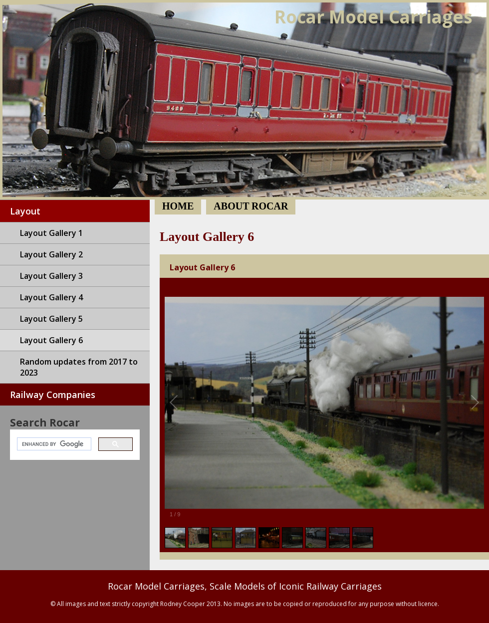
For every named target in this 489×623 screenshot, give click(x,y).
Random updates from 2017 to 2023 (79, 367)
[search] (53, 444)
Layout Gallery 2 (51, 254)
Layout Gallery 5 (51, 318)
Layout (25, 211)
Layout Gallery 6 (51, 340)
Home (244, 100)
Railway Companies (52, 395)
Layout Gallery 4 (51, 297)
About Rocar (251, 206)
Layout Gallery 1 (51, 232)
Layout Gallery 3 (51, 275)
